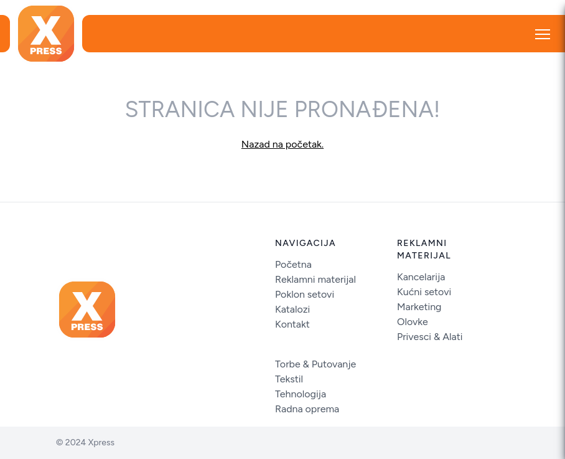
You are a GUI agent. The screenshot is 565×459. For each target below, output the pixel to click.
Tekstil (289, 379)
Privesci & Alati (430, 337)
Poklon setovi (304, 294)
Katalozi (292, 309)
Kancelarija (421, 277)
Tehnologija (300, 394)
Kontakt (292, 324)
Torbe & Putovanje (315, 364)
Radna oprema (307, 409)
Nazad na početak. (282, 144)
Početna (293, 264)
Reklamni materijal (315, 279)
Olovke (412, 322)
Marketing (419, 307)
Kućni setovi (424, 292)
